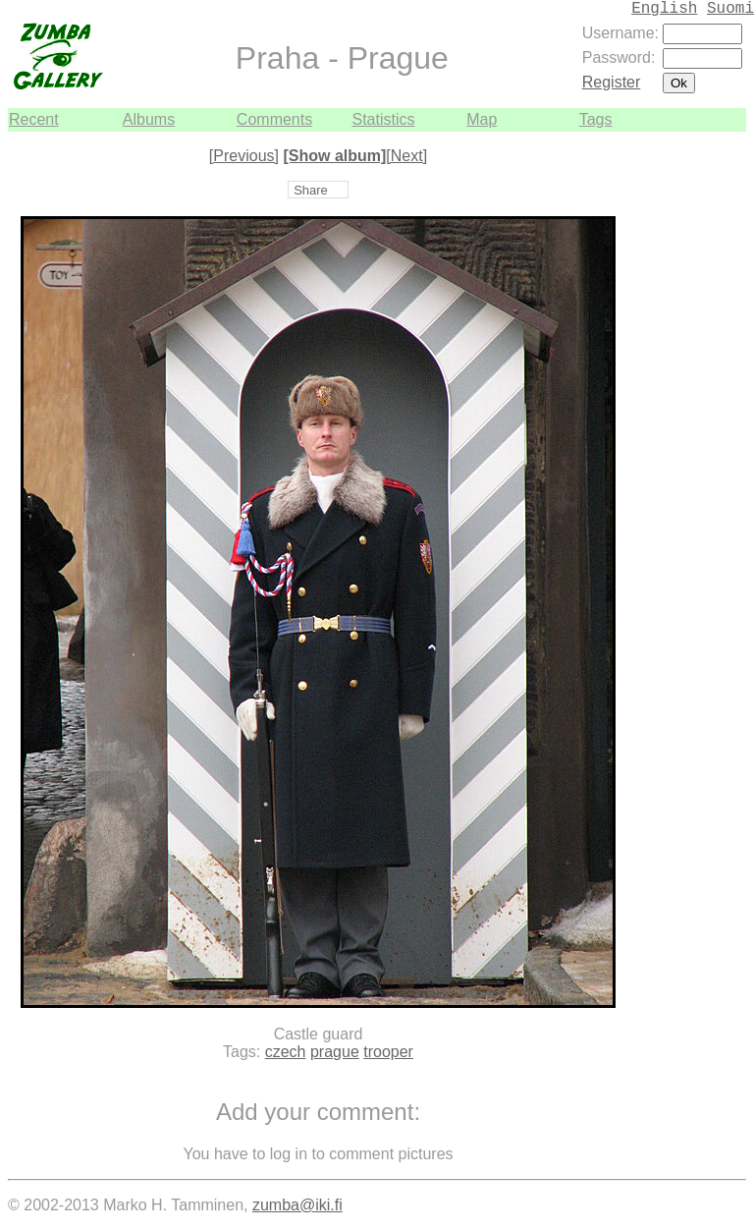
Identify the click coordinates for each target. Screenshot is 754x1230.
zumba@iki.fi (297, 1205)
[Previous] (244, 155)
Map (481, 119)
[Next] (406, 155)
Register (611, 82)
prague (334, 1051)
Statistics (382, 119)
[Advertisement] (687, 426)
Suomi (730, 9)
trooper (388, 1051)
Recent (34, 119)
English (664, 9)
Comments (274, 119)
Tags (596, 119)
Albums (149, 119)
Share (311, 190)
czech (285, 1051)
